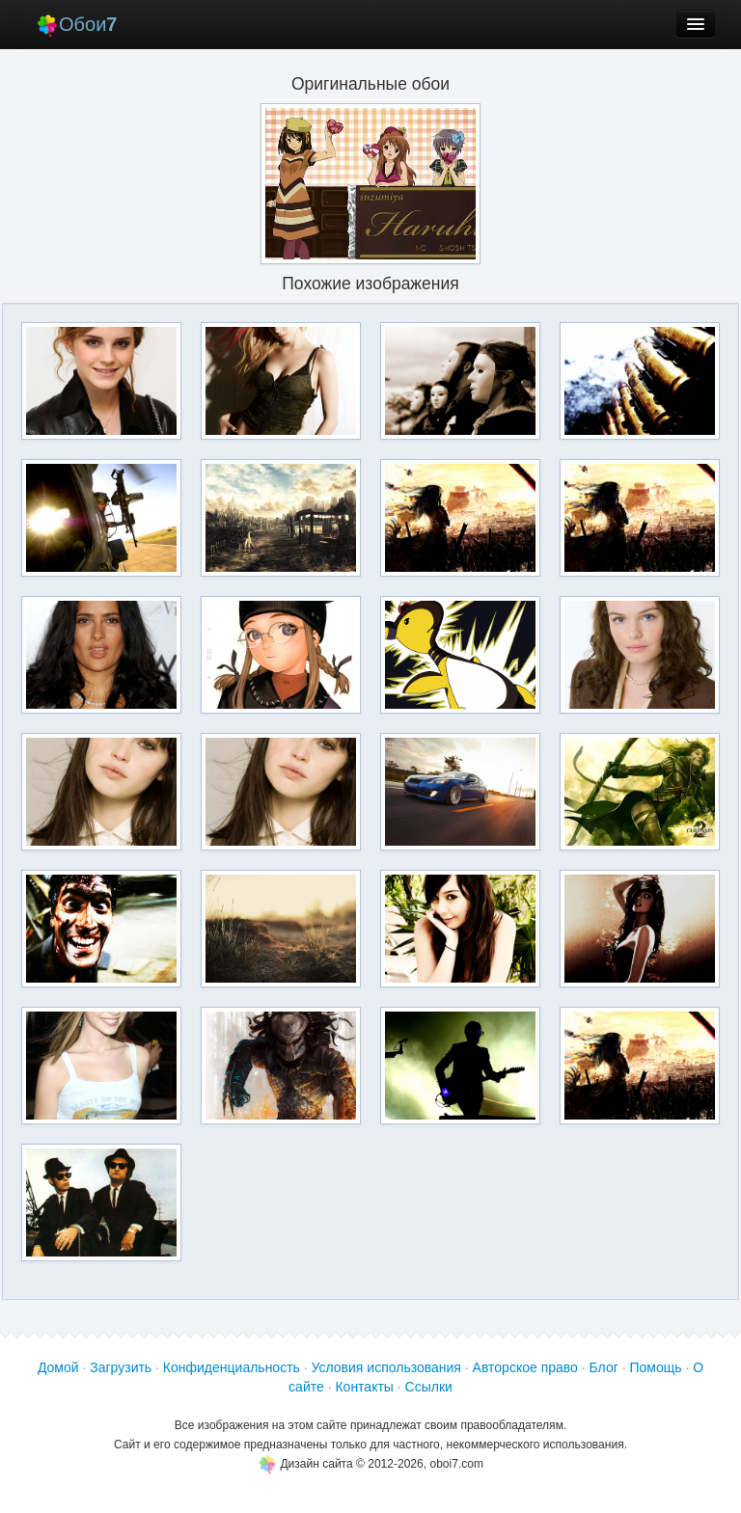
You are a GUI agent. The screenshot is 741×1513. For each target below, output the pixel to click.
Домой (58, 1367)
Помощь (655, 1367)
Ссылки (429, 1386)
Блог (604, 1367)
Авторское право (525, 1367)
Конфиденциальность (231, 1367)
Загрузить (120, 1367)
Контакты (364, 1386)
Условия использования (386, 1367)
